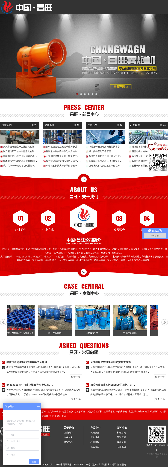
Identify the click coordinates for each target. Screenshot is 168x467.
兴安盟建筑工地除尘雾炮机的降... (20, 151)
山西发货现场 (94, 333)
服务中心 (147, 229)
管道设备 (94, 437)
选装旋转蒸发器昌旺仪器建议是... (106, 161)
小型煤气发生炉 (136, 411)
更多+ (34, 125)
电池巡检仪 (67, 411)
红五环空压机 (151, 411)
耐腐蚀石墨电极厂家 (142, 146)
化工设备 (94, 447)
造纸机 (52, 416)
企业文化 (48, 229)
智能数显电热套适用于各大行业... (106, 156)
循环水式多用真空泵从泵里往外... (106, 165)
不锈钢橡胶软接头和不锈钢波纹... (63, 156)
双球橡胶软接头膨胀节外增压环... (63, 165)
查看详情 (75, 377)
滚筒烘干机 (121, 411)
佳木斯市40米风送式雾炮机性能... (20, 161)
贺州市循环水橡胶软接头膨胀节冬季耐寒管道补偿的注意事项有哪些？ (18, 338)
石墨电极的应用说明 (142, 161)
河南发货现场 (131, 333)
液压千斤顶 (109, 411)
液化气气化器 (54, 411)
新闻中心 (122, 428)
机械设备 (94, 432)
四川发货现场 (56, 333)
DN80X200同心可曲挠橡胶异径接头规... (29, 385)
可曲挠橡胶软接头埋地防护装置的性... (112, 362)
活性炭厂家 (79, 411)
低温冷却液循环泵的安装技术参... (106, 146)
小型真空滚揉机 (94, 411)
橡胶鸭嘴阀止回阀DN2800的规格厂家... (113, 385)
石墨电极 (94, 442)
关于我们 (69, 428)
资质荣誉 (119, 229)
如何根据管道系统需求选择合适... (63, 146)
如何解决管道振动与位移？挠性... (63, 161)
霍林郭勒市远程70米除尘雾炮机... (20, 156)
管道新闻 (121, 437)
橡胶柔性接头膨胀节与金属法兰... (63, 151)
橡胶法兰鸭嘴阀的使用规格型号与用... (28, 362)
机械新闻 (121, 432)
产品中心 (95, 428)
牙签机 (44, 416)
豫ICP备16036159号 (79, 464)
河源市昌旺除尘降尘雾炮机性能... (20, 146)
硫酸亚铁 (61, 416)
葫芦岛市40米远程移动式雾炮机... (20, 165)
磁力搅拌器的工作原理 (100, 151)
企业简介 (20, 229)
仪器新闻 (121, 442)
